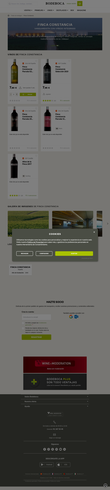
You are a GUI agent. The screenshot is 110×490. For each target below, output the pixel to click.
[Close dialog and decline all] (94, 231)
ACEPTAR (81, 254)
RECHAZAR (28, 254)
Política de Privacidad (35, 242)
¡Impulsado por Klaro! (87, 258)
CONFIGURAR (55, 254)
